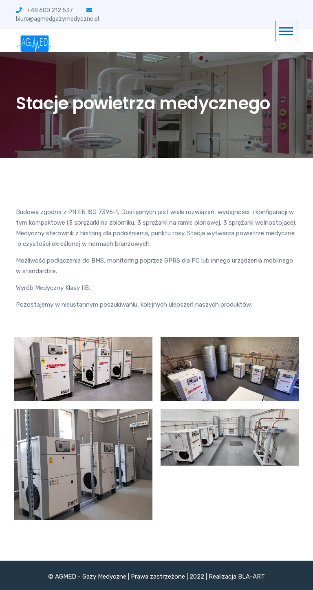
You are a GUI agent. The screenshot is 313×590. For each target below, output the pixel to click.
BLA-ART (251, 576)
